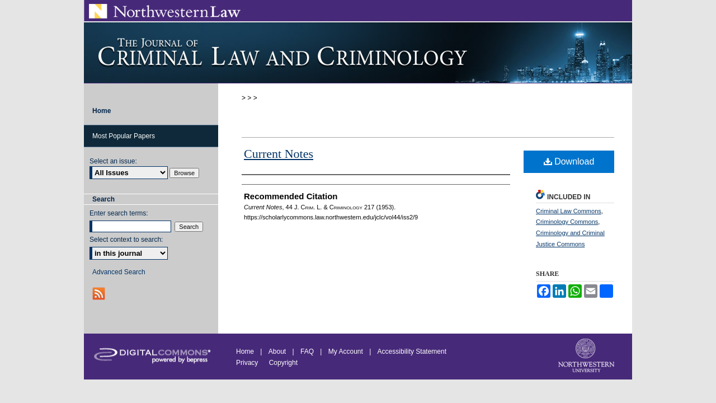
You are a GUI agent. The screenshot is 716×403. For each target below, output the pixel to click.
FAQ (307, 351)
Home (245, 351)
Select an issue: (113, 161)
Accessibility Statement (412, 351)
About (277, 351)
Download (569, 161)
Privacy (248, 363)
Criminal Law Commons (568, 211)
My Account (345, 351)
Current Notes (278, 154)
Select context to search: (126, 239)
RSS (99, 293)
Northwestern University (587, 356)
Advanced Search (118, 272)
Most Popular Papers (123, 136)
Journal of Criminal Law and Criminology (358, 52)
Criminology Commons (567, 221)
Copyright (283, 363)
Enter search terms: (119, 213)
